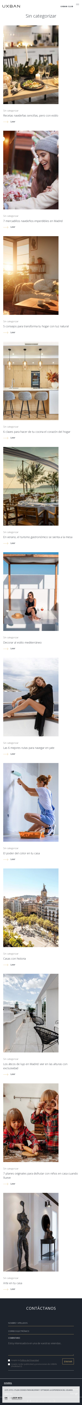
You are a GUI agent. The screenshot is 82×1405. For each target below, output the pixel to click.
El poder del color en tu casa (21, 853)
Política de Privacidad (29, 1360)
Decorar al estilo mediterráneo (22, 642)
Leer (9, 121)
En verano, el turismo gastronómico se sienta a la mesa (37, 537)
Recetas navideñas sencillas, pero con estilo (30, 115)
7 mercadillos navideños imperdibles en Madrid (33, 221)
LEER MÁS (17, 1398)
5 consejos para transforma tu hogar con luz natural (36, 326)
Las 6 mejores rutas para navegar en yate (28, 748)
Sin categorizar (11, 110)
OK (6, 1398)
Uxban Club (67, 6)
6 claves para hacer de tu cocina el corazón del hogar (36, 432)
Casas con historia (14, 958)
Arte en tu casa (12, 1283)
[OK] (75, 1394)
